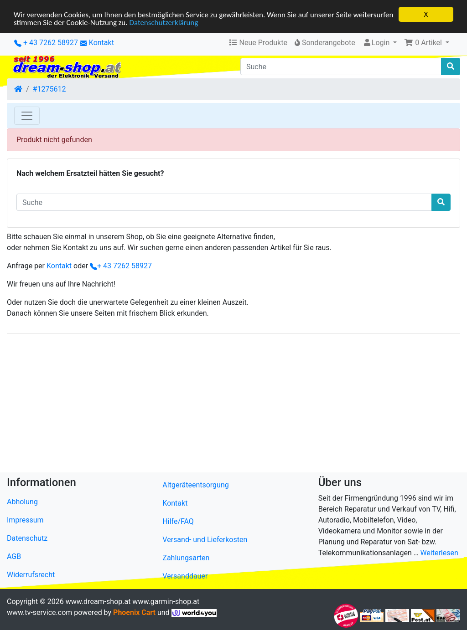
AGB (14, 556)
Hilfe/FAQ (178, 521)
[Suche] (340, 66)
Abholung (22, 501)
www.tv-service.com (39, 612)
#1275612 (49, 89)
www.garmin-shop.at (165, 601)
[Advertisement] (233, 405)
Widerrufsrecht (31, 574)
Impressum (25, 520)
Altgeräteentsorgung (195, 485)
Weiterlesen (439, 552)
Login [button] (377, 42)
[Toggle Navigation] (27, 116)
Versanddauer (185, 576)
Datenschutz (27, 538)
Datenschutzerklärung (163, 22)
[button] (426, 43)
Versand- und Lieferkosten (204, 539)
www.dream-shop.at (98, 601)
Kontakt (101, 42)
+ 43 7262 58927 (46, 42)
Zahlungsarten (185, 557)
